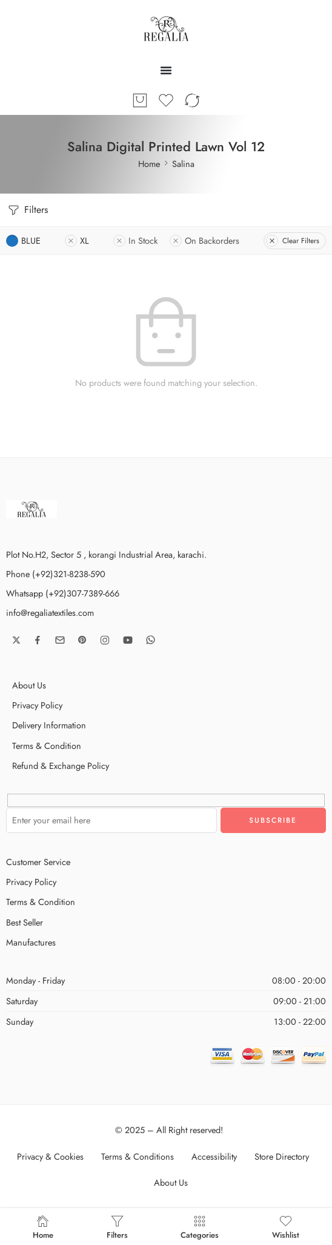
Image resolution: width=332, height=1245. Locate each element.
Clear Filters (292, 240)
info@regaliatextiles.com (50, 612)
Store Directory (281, 1156)
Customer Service (38, 861)
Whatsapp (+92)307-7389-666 (62, 593)
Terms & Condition (46, 745)
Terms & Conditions (137, 1156)
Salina (183, 163)
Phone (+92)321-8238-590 (55, 573)
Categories (200, 1226)
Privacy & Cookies (50, 1156)
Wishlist (285, 1226)
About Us (29, 685)
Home (149, 163)
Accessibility (214, 1156)
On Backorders (204, 240)
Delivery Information (49, 725)
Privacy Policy (37, 705)
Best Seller (24, 922)
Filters (27, 210)
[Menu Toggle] (166, 70)
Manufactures (31, 942)
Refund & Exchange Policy (60, 765)
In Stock (135, 240)
